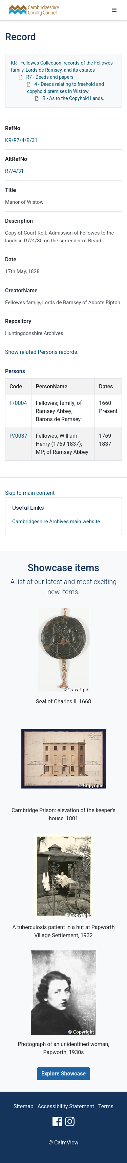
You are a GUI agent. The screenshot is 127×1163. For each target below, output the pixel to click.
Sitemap (24, 1106)
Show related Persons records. (42, 352)
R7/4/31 (14, 171)
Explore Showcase (63, 1073)
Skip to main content (30, 493)
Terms (105, 1106)
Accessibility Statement (66, 1106)
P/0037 (18, 436)
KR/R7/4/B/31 (21, 140)
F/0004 (18, 403)
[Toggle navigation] (114, 10)
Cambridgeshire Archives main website (56, 521)
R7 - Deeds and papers (49, 77)
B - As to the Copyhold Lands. (73, 98)
